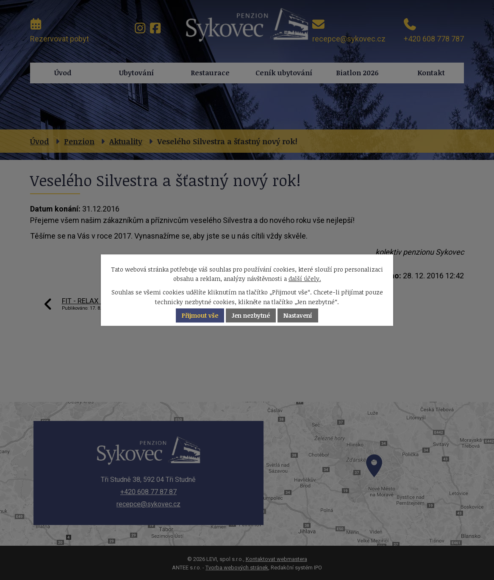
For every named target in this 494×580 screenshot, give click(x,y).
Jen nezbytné (251, 315)
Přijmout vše (200, 315)
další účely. (305, 279)
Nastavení (297, 315)
